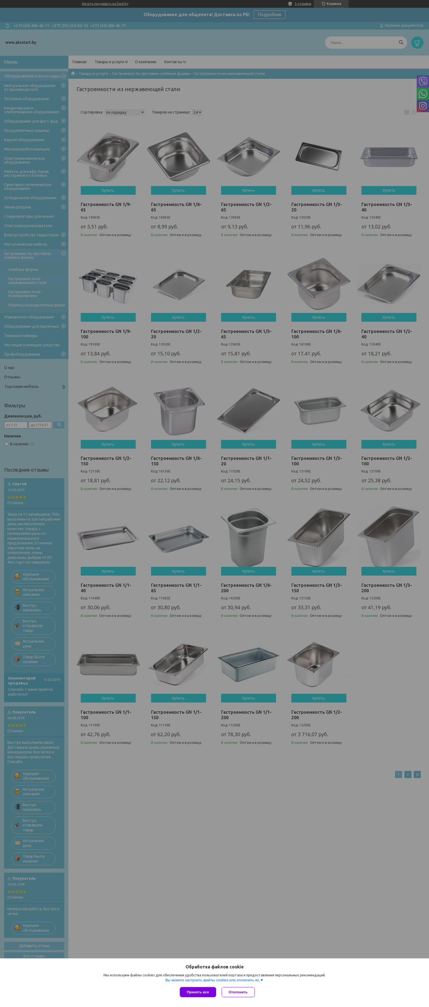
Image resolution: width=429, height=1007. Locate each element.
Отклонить (238, 992)
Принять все (198, 992)
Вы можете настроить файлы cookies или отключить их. (212, 980)
